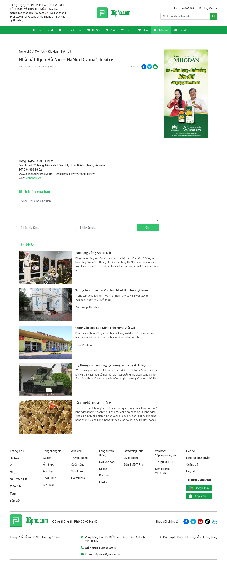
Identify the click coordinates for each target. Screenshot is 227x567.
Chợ (143, 30)
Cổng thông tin (52, 441)
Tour (76, 30)
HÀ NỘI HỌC (17, 5)
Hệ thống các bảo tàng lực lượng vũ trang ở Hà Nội (110, 355)
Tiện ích (161, 30)
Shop (126, 30)
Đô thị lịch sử (79, 468)
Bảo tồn (104, 466)
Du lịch (47, 448)
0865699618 (109, 538)
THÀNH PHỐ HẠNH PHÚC (42, 5)
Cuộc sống (77, 455)
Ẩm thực (48, 455)
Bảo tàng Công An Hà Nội (93, 243)
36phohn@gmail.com (107, 544)
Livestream (131, 448)
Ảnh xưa (76, 441)
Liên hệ (190, 441)
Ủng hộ (190, 461)
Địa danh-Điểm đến (60, 42)
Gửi (147, 217)
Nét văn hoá (107, 452)
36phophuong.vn (165, 445)
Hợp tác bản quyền (198, 448)
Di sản (103, 459)
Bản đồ (180, 30)
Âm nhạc (48, 461)
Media (103, 472)
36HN (169, 452)
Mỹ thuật (48, 475)
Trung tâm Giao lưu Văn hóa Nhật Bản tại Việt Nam (111, 281)
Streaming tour (133, 441)
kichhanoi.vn (33, 168)
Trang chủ (25, 42)
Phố (110, 30)
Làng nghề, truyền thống (93, 393)
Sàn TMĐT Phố (134, 455)
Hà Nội (93, 30)
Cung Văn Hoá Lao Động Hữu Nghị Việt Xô (105, 318)
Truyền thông (79, 448)
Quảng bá (192, 455)
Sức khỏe (77, 461)
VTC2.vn (160, 463)
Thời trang (49, 468)
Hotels (37, 30)
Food (50, 30)
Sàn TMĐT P (18, 470)
